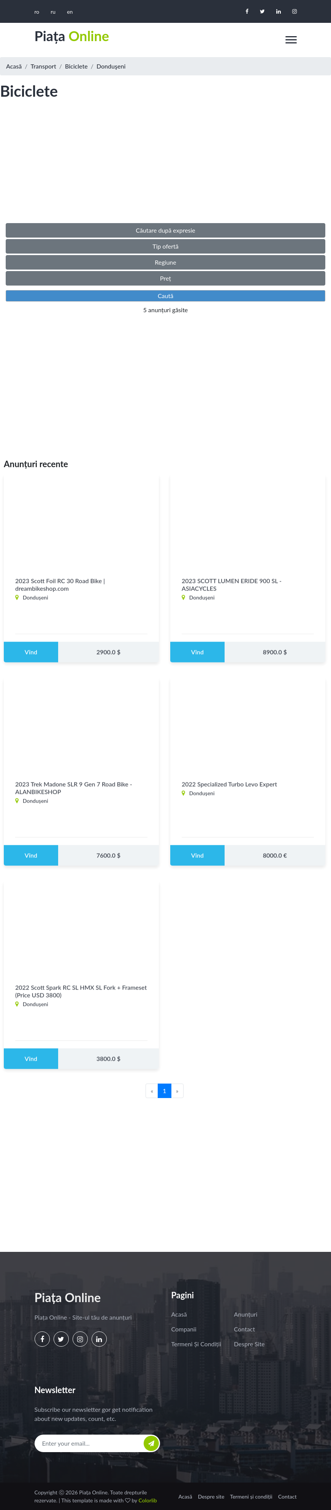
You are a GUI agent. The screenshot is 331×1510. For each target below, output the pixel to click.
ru (53, 11)
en (70, 11)
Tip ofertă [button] (165, 246)
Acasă (14, 66)
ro (37, 11)
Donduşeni (111, 66)
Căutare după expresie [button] (165, 230)
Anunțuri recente (36, 464)
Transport (43, 66)
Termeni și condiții (196, 1343)
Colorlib (148, 1500)
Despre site (249, 1343)
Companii (183, 1329)
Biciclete (76, 66)
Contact (244, 1329)
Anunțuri (246, 1314)
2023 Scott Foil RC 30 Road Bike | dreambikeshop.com (60, 590)
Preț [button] (165, 278)
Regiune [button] (165, 262)
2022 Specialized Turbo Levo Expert (229, 790)
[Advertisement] (165, 169)
